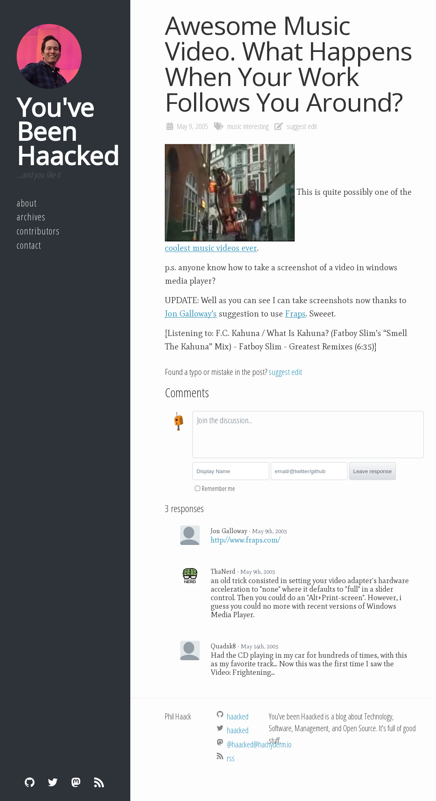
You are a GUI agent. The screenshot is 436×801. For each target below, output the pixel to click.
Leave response (372, 471)
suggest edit (302, 126)
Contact (29, 245)
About (27, 202)
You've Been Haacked (68, 131)
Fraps (295, 313)
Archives (31, 216)
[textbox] (308, 434)
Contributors (38, 230)
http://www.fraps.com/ (245, 540)
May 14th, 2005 (259, 646)
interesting (256, 126)
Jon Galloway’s (191, 313)
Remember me (218, 488)
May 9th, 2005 (269, 531)
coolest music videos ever (211, 248)
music (234, 126)
